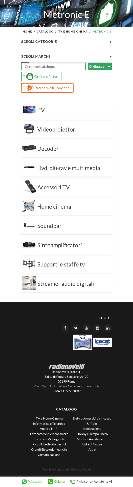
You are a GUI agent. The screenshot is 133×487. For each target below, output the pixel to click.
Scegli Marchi (66, 56)
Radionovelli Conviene (46, 88)
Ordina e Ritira (40, 76)
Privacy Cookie (81, 469)
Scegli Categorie (66, 41)
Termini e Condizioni (55, 469)
